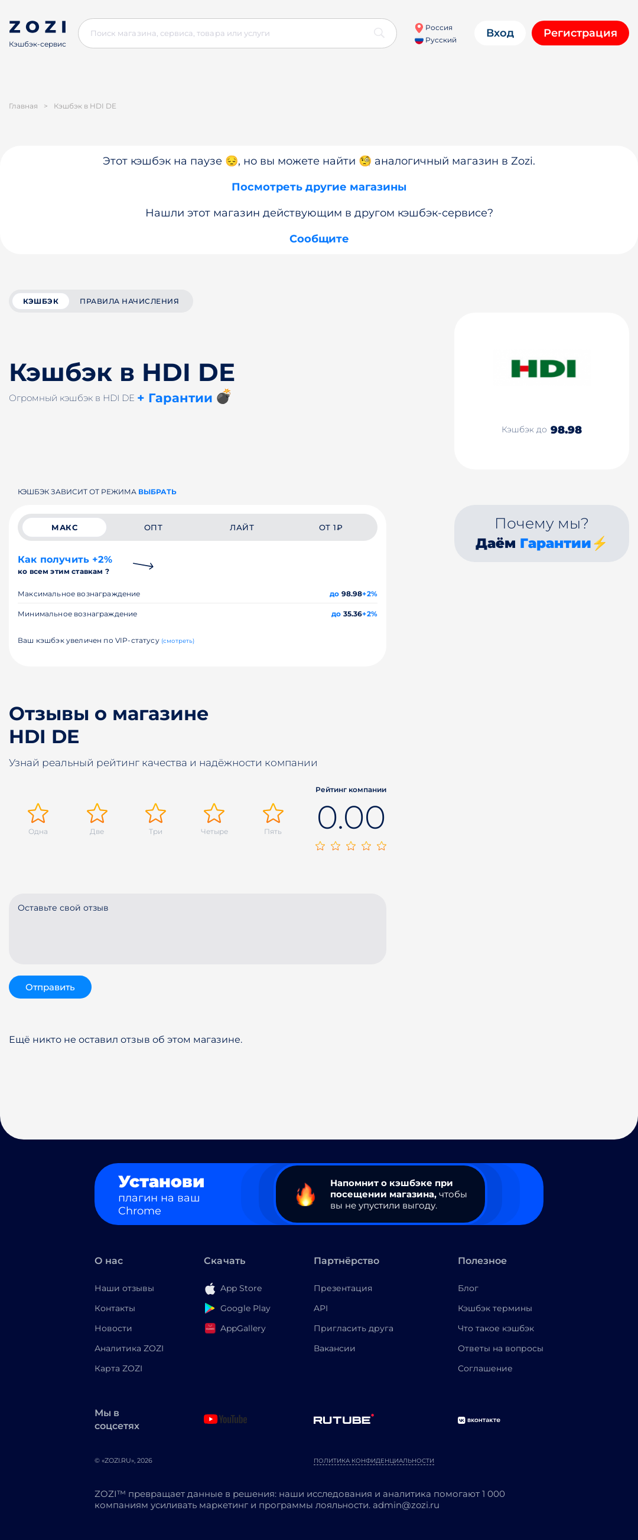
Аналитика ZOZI (129, 1348)
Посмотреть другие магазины (319, 186)
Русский (436, 39)
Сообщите (319, 238)
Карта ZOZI (118, 1368)
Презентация (343, 1288)
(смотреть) (178, 641)
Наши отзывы (124, 1288)
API (321, 1308)
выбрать (157, 491)
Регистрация (580, 33)
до (334, 593)
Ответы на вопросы (500, 1348)
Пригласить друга (353, 1328)
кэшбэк (40, 301)
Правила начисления (129, 301)
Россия (433, 27)
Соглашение (485, 1368)
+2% (369, 593)
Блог (468, 1288)
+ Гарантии (175, 397)
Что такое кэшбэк (496, 1328)
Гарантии (555, 543)
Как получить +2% (65, 565)
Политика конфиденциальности (374, 1461)
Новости (113, 1328)
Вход (500, 33)
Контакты (115, 1308)
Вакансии (335, 1348)
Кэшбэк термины (495, 1308)
